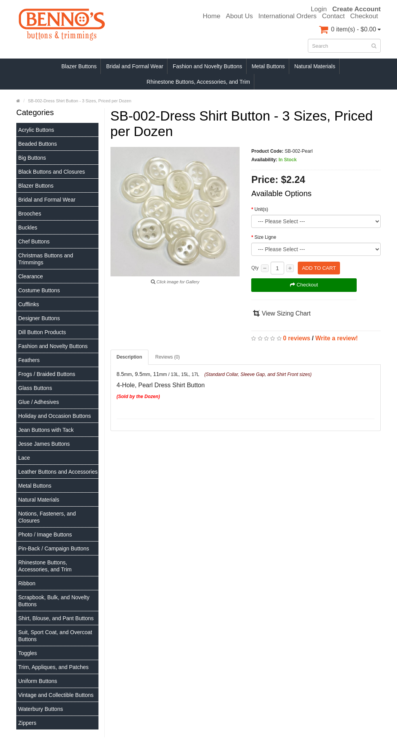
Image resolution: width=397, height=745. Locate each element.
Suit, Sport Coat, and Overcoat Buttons (55, 635)
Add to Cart (319, 268)
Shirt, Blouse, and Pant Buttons (56, 618)
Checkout (364, 16)
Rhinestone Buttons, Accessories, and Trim (198, 82)
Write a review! (336, 338)
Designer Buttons (39, 318)
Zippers (27, 723)
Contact (333, 16)
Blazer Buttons (79, 66)
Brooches (29, 213)
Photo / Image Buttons (45, 534)
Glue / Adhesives (38, 402)
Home (211, 16)
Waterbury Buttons (40, 709)
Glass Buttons (35, 388)
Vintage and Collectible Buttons (55, 695)
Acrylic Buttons (36, 130)
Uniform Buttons (37, 681)
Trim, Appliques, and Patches (53, 667)
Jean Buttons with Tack (46, 430)
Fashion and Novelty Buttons (207, 66)
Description (129, 357)
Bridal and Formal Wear (135, 66)
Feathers (29, 360)
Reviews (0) (167, 357)
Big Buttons (32, 158)
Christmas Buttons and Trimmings (45, 259)
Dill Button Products (42, 332)
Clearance (30, 276)
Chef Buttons (34, 241)
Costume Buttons (39, 290)
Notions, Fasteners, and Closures (47, 517)
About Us (239, 16)
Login (319, 9)
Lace (24, 458)
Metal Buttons (268, 66)
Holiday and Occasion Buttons (54, 416)
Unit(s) (261, 209)
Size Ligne (265, 237)
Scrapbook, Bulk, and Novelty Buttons (54, 600)
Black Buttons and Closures (51, 172)
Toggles (27, 653)
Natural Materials (314, 66)
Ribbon (26, 583)
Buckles (27, 227)
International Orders (287, 16)
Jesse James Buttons (44, 444)
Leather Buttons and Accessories (58, 472)
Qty (255, 268)
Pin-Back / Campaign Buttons (53, 548)
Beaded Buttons (37, 144)
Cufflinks (28, 304)
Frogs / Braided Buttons (46, 374)
